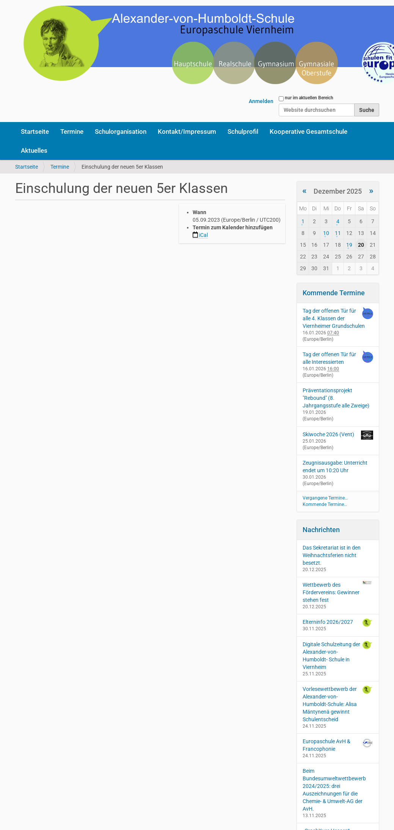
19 (349, 245)
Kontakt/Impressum (187, 131)
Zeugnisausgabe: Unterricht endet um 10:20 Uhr (335, 466)
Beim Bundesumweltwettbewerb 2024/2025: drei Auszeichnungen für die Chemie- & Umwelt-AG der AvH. (334, 790)
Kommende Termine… (325, 504)
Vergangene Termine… (325, 498)
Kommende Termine (334, 293)
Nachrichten (321, 530)
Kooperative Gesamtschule (308, 131)
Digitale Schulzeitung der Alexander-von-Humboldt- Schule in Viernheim (338, 655)
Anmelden (261, 101)
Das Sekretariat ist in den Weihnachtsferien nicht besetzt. (332, 555)
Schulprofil (243, 131)
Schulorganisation (120, 131)
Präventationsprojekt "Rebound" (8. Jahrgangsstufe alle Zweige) (336, 398)
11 (338, 233)
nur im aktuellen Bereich (309, 97)
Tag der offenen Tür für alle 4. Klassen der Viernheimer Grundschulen (334, 318)
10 (326, 233)
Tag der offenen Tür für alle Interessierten (329, 358)
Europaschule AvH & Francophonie (338, 745)
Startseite (35, 131)
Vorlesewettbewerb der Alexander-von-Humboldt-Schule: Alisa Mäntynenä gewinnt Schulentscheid (338, 703)
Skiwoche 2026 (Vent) (328, 434)
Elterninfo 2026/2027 (338, 622)
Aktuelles (34, 150)
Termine (71, 131)
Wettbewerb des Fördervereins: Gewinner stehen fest (338, 592)
